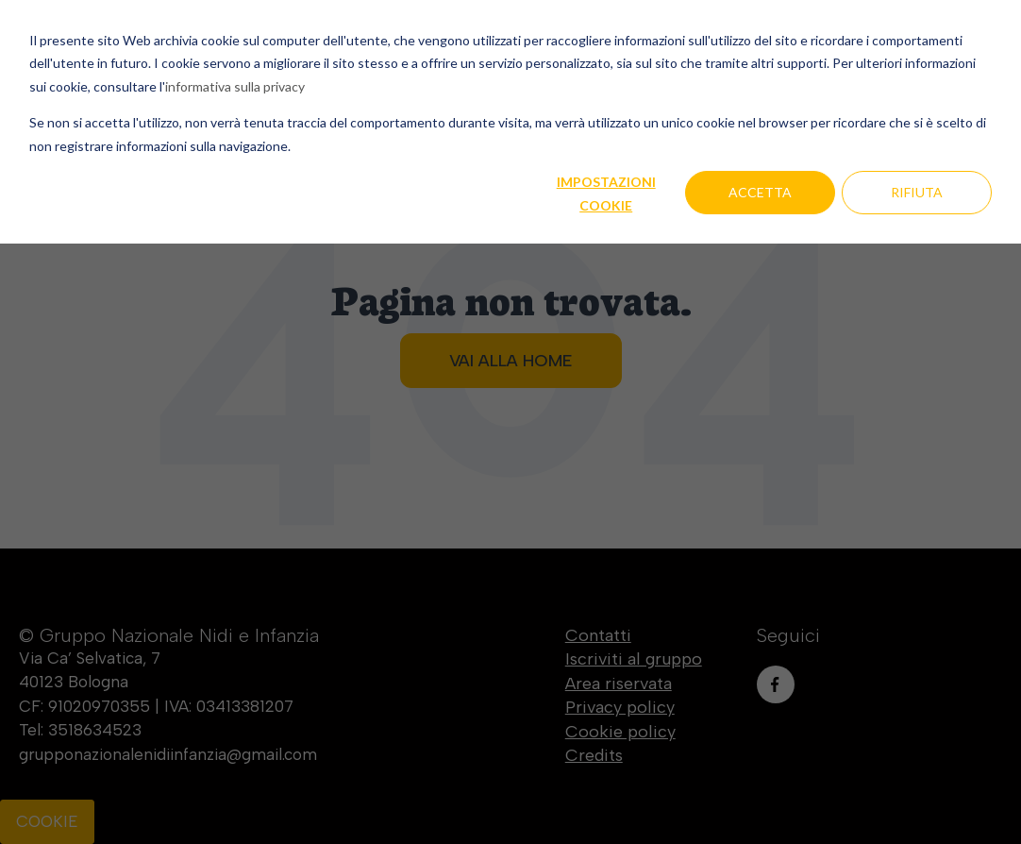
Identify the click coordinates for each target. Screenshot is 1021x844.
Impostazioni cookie (606, 193)
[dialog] (510, 422)
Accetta (760, 192)
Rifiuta (917, 192)
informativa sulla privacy (235, 86)
